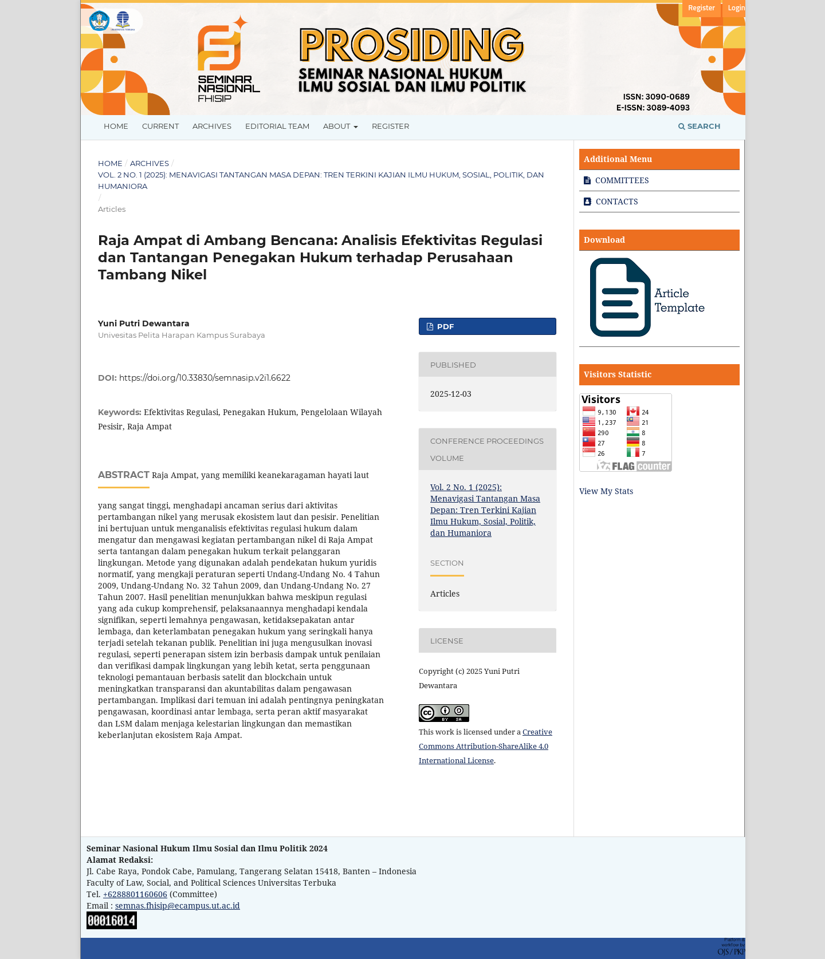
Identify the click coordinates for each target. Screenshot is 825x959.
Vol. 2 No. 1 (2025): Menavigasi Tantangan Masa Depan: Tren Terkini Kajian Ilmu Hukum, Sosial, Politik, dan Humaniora (321, 180)
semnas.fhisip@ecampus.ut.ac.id (177, 905)
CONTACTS (611, 201)
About (337, 126)
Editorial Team (277, 126)
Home (116, 126)
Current (160, 126)
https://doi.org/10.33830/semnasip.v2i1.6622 (204, 378)
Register (390, 126)
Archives (211, 126)
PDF (444, 326)
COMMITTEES (616, 180)
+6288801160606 (135, 894)
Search (699, 126)
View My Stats (606, 491)
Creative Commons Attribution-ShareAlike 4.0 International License (485, 746)
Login (736, 8)
